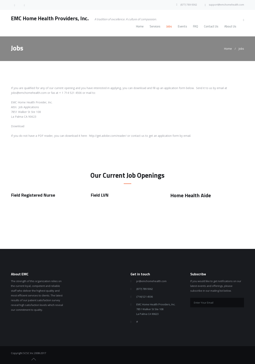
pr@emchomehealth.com (151, 281)
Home (228, 48)
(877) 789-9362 (188, 4)
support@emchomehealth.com (226, 4)
